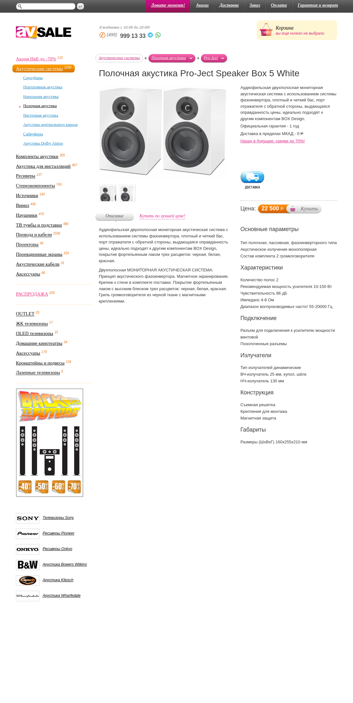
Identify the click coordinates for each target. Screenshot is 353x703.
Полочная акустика (40, 105)
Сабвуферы (33, 134)
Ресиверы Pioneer (58, 533)
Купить (309, 209)
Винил (22, 205)
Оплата (279, 5)
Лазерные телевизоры (38, 372)
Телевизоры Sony (58, 517)
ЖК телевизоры (32, 323)
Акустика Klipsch (58, 580)
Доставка (229, 5)
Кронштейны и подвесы (40, 362)
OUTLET (25, 314)
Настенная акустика (40, 115)
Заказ (255, 5)
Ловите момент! (168, 5)
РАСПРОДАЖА (32, 294)
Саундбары (33, 77)
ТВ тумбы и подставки (39, 225)
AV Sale (43, 33)
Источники (27, 195)
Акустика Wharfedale (61, 595)
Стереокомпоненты (35, 185)
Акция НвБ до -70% (36, 58)
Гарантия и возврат (318, 5)
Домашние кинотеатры (39, 343)
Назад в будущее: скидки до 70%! (272, 141)
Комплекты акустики (37, 156)
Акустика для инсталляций (43, 166)
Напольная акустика (41, 96)
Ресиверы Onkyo (57, 549)
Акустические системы (39, 68)
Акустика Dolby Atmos (43, 143)
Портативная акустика (42, 87)
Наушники (26, 215)
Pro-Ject (211, 57)
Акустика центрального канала (50, 124)
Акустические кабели (37, 264)
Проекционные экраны (39, 254)
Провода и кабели (34, 234)
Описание (115, 216)
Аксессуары (28, 273)
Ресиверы (25, 176)
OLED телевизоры (34, 333)
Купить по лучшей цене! (162, 216)
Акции (202, 5)
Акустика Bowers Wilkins (65, 564)
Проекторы (27, 244)
